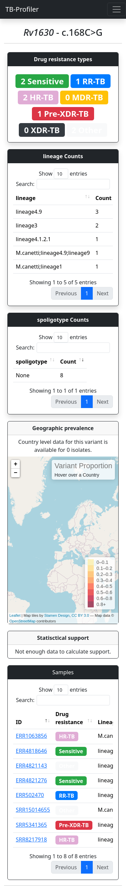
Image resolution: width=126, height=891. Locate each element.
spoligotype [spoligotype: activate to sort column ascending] (31, 361)
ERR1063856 (31, 735)
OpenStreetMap (22, 621)
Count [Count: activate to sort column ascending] (103, 198)
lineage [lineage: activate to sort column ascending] (26, 198)
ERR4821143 (31, 765)
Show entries (63, 174)
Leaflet (14, 615)
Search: (63, 184)
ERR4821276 (31, 780)
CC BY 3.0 (80, 615)
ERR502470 (30, 795)
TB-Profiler (22, 9)
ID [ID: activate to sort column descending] (19, 722)
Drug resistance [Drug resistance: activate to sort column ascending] (69, 718)
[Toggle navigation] (116, 9)
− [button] (15, 473)
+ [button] (15, 464)
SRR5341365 (31, 824)
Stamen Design (57, 615)
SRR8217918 (31, 839)
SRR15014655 (33, 809)
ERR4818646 (31, 751)
